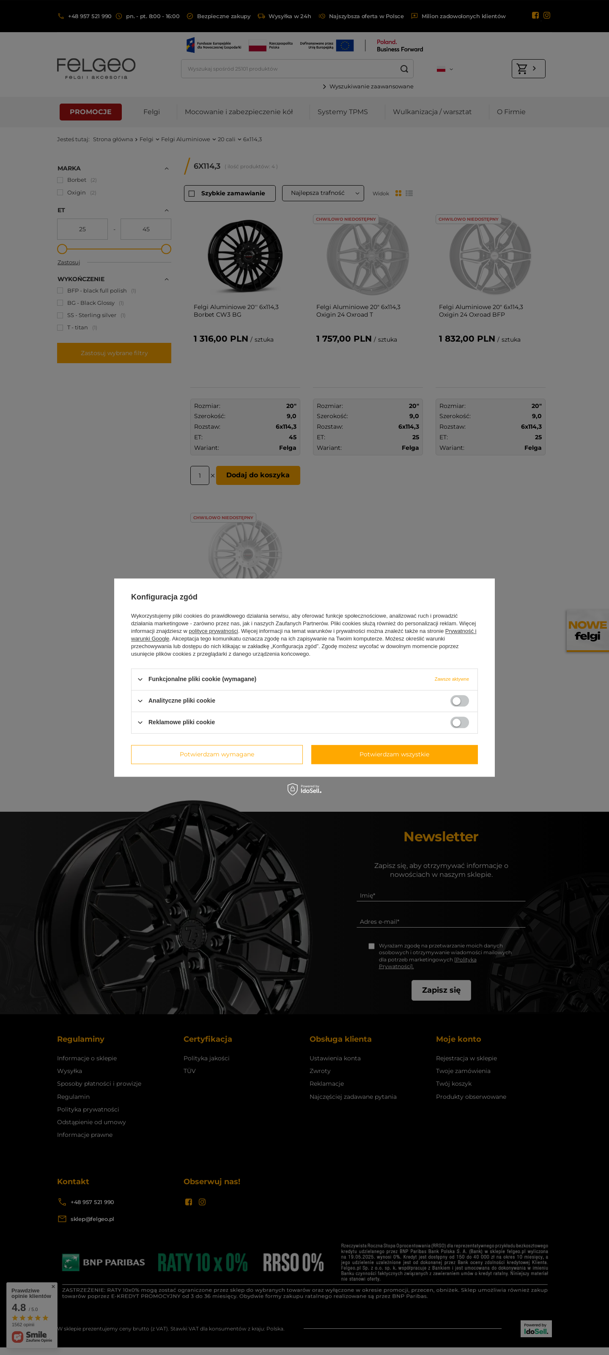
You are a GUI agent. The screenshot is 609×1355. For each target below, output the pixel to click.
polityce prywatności (213, 631)
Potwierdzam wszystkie (394, 754)
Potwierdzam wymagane (217, 754)
